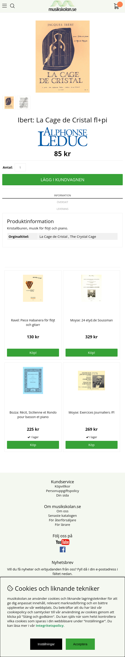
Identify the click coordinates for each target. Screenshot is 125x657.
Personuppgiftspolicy (62, 490)
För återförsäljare (62, 520)
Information (62, 195)
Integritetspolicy (50, 625)
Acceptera (80, 644)
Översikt (62, 202)
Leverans (62, 209)
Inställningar (46, 644)
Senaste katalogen (62, 515)
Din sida (62, 495)
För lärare (62, 524)
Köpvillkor (62, 486)
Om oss (62, 511)
